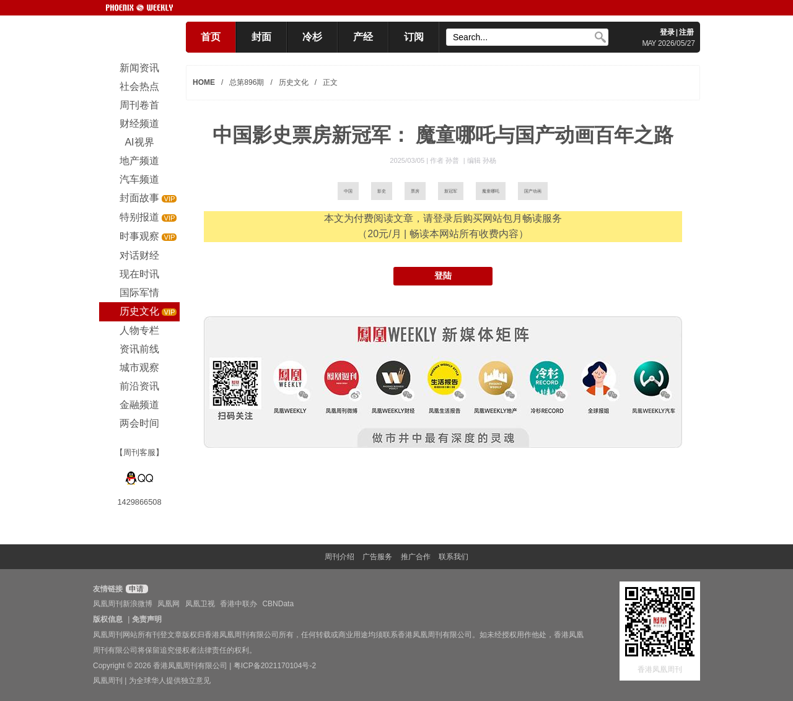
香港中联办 (238, 603)
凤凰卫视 (200, 603)
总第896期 (246, 82)
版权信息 (108, 619)
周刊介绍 (339, 556)
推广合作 (416, 556)
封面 (261, 37)
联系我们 (453, 556)
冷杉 (312, 37)
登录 (667, 32)
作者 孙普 (445, 160)
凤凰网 (168, 603)
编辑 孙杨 (481, 160)
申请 (135, 589)
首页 (211, 37)
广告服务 (377, 556)
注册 (686, 32)
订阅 (414, 37)
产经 (363, 37)
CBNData (278, 603)
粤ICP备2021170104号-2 (275, 665)
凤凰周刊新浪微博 (122, 603)
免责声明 (147, 619)
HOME (204, 82)
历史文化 (294, 82)
